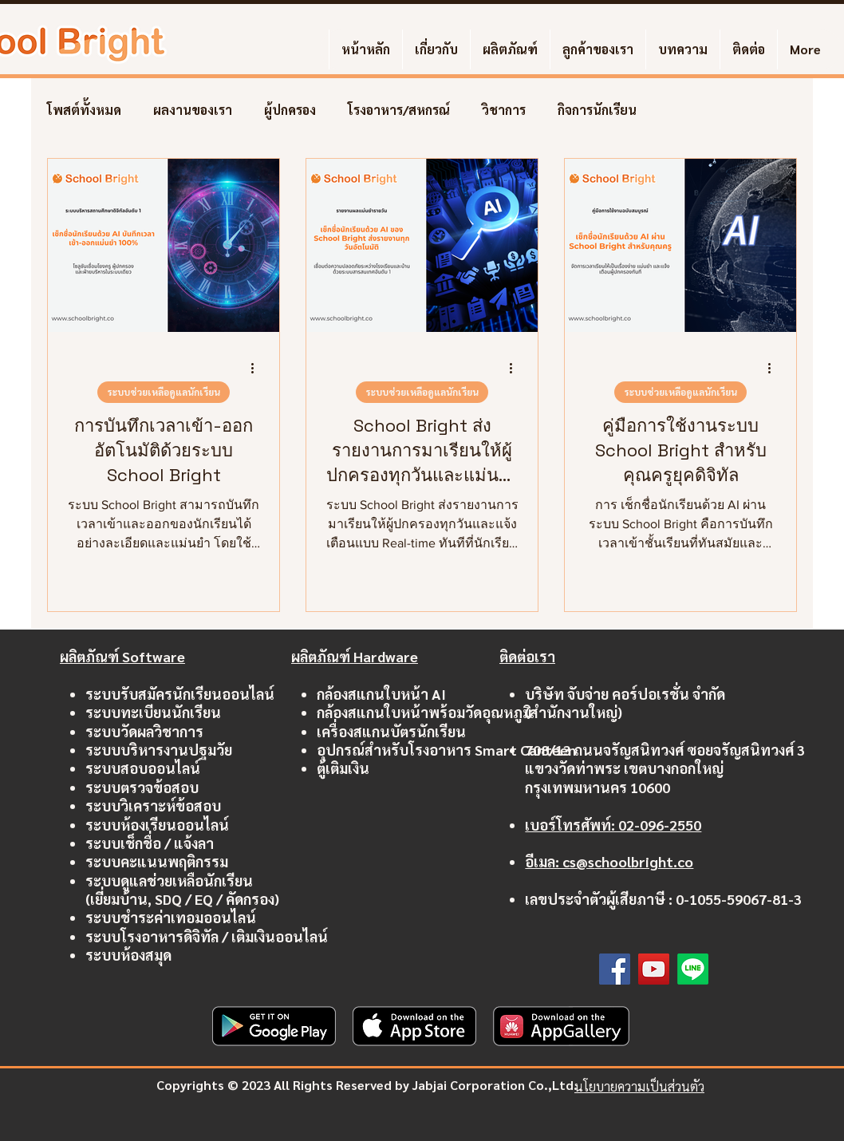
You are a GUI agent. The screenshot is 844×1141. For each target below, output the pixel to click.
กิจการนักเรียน (597, 110)
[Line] (692, 969)
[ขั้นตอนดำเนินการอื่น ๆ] (257, 367)
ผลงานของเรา (192, 110)
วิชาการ (504, 110)
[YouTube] (653, 969)
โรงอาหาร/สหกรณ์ (399, 110)
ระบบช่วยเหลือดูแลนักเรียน (163, 391)
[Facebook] (614, 969)
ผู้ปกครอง (290, 110)
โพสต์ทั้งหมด (84, 110)
